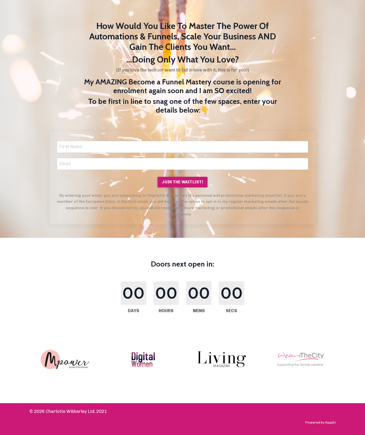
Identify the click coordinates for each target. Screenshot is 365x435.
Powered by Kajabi (320, 422)
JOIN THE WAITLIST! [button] (182, 182)
